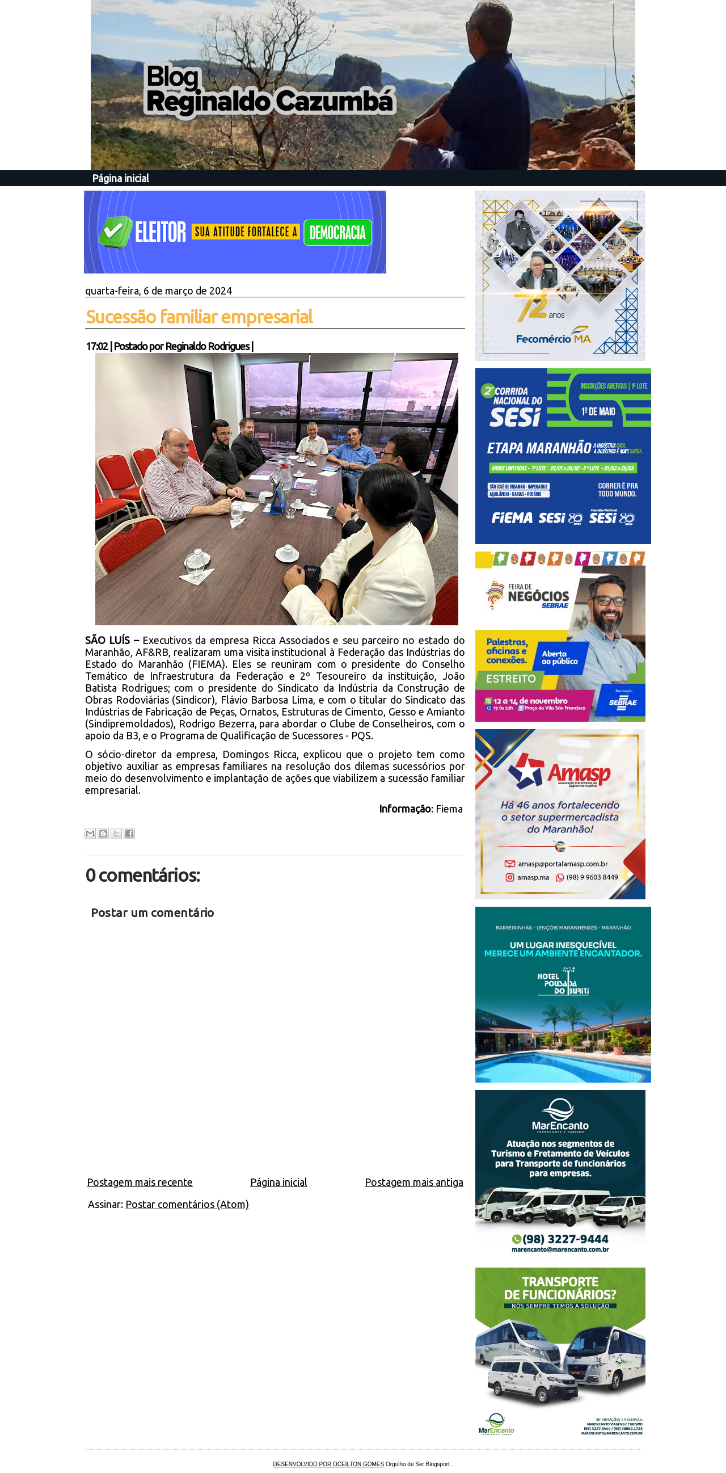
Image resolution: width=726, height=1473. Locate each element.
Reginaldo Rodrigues (207, 346)
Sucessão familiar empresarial (199, 316)
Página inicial (120, 178)
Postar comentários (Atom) (187, 1204)
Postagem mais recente (140, 1182)
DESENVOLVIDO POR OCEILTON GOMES (329, 1464)
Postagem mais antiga (414, 1182)
